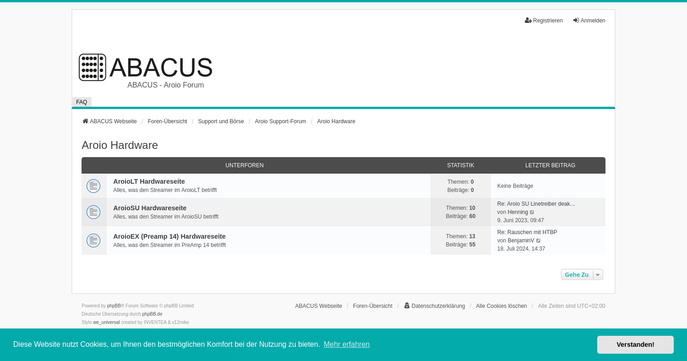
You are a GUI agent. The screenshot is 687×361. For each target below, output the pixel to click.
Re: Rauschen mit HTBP (527, 232)
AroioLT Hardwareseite (149, 181)
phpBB (114, 305)
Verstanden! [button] (635, 344)
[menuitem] (434, 306)
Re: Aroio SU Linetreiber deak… (536, 204)
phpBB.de (152, 314)
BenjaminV (520, 240)
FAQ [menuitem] (81, 102)
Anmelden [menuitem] (588, 20)
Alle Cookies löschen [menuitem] (501, 306)
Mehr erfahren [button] (347, 344)
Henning (517, 212)
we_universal (106, 322)
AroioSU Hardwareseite (149, 208)
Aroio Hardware (120, 145)
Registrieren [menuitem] (544, 20)
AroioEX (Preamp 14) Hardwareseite (169, 236)
